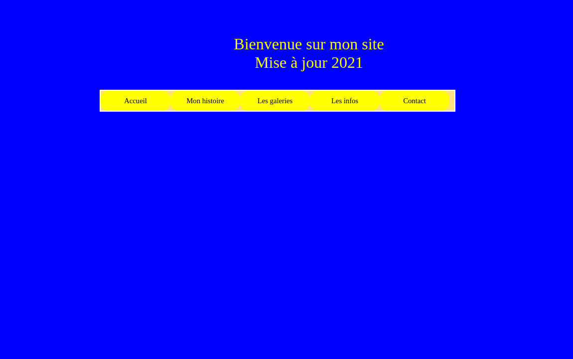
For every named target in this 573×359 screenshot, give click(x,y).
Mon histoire (205, 101)
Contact (414, 101)
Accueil (135, 101)
